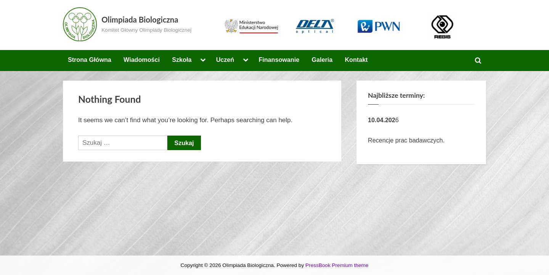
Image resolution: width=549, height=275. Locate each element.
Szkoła (181, 59)
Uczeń (225, 59)
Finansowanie (278, 59)
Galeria (321, 59)
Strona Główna (89, 59)
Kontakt (356, 59)
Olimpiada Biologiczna (139, 19)
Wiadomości (142, 59)
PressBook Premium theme (336, 265)
